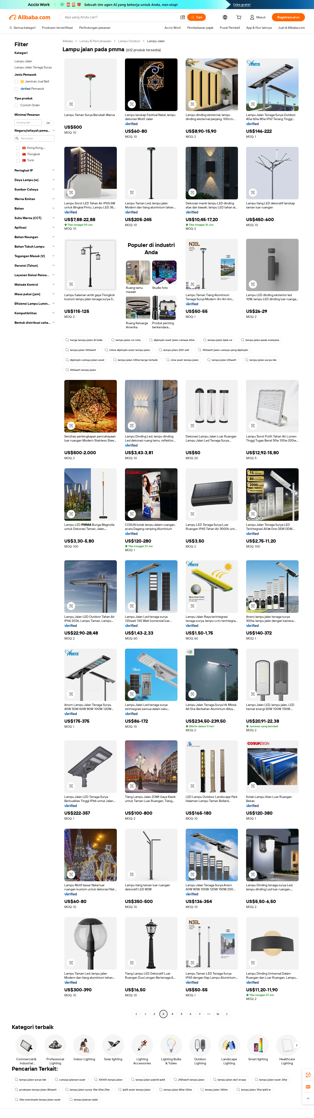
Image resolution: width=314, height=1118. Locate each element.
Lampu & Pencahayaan (95, 41)
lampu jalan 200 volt (174, 350)
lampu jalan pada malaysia (260, 340)
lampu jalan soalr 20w (271, 1080)
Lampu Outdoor (129, 41)
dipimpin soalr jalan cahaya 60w (171, 340)
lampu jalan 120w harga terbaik (135, 360)
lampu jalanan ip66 (83, 1099)
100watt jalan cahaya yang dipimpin (223, 350)
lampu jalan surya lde (260, 360)
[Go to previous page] (136, 1014)
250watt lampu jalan (189, 1080)
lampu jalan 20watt (221, 360)
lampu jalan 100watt (80, 350)
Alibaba (67, 41)
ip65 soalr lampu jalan (134, 1089)
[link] (308, 1075)
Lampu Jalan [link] (156, 41)
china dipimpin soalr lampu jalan (127, 350)
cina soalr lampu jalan (182, 360)
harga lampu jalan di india (84, 340)
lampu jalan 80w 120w (175, 1089)
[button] (182, 17)
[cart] (239, 18)
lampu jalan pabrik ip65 (148, 1080)
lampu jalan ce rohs (126, 340)
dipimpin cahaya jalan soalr (85, 360)
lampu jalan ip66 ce (217, 340)
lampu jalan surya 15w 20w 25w (87, 1089)
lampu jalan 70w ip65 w (254, 1089)
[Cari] (196, 17)
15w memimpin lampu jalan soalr (38, 1099)
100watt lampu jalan (80, 370)
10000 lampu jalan (108, 1080)
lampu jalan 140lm (214, 1089)
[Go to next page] (227, 1014)
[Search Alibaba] (120, 17)
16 (217, 1014)
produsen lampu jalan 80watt (36, 1089)
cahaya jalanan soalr (70, 1080)
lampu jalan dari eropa (229, 1080)
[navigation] (34, 528)
